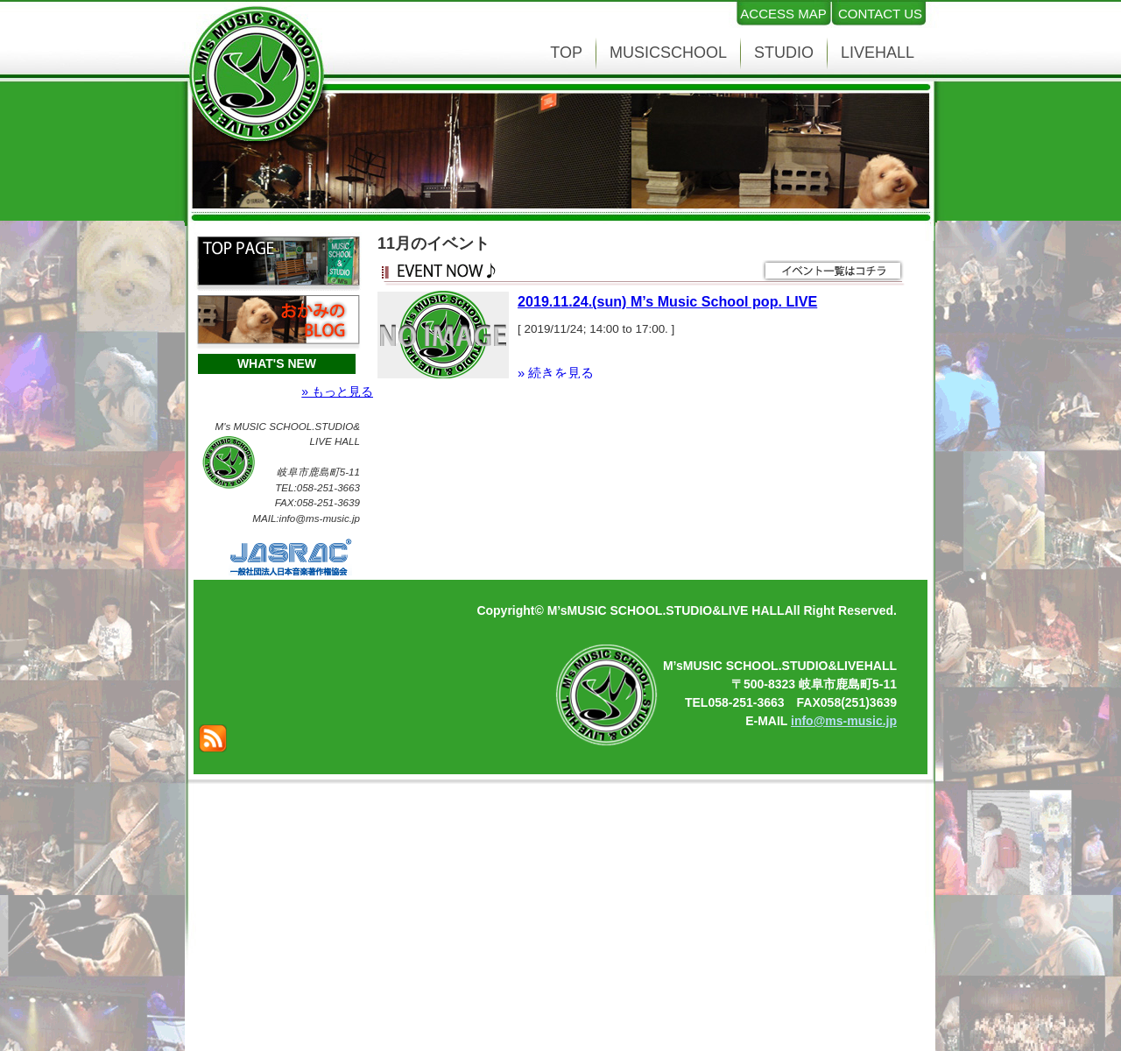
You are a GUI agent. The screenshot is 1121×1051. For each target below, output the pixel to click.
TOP (566, 52)
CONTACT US (880, 13)
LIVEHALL (877, 52)
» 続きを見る (556, 373)
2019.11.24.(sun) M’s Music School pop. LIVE (667, 301)
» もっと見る (337, 391)
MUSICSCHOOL (668, 52)
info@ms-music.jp (844, 721)
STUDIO (784, 52)
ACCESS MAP (783, 13)
